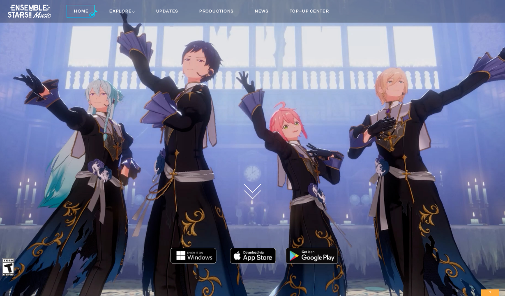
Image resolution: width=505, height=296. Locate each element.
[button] (82, 11)
